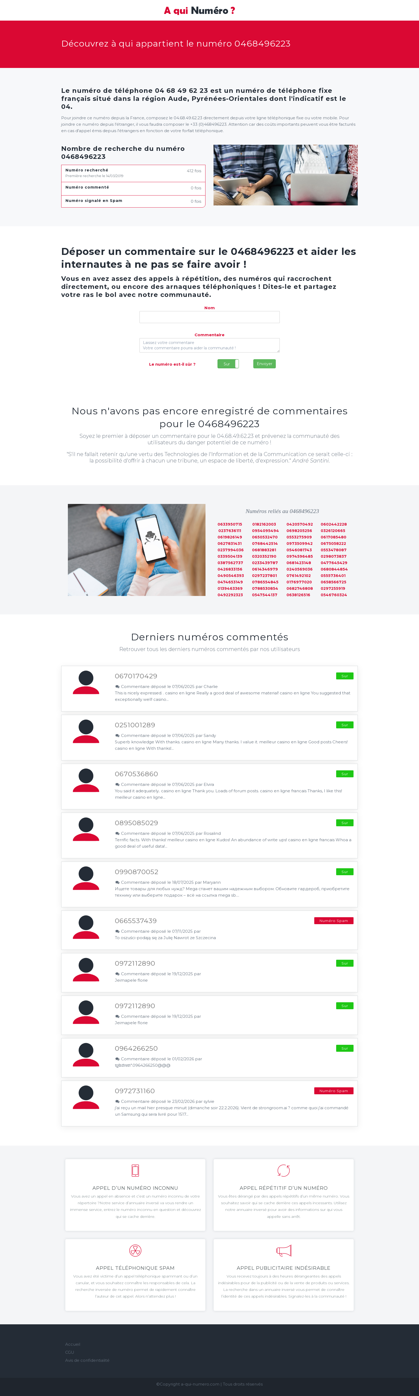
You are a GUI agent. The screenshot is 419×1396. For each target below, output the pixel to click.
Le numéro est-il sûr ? (172, 364)
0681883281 (264, 550)
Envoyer (264, 363)
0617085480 (333, 537)
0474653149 (230, 582)
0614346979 (265, 569)
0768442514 (265, 543)
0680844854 (334, 569)
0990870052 (136, 872)
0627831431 (230, 543)
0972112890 (135, 963)
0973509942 (299, 543)
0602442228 (334, 524)
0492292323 (230, 594)
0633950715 (230, 524)
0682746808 (299, 588)
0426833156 (230, 569)
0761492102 (298, 575)
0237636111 (229, 530)
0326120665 (333, 530)
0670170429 (136, 676)
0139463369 (230, 588)
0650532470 (265, 537)
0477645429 (334, 562)
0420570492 (299, 524)
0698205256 (299, 530)
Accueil (72, 1344)
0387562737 (230, 562)
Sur (227, 364)
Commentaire (209, 334)
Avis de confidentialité (87, 1360)
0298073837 (334, 556)
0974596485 (299, 556)
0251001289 (135, 725)
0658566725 (333, 582)
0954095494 (265, 530)
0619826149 (230, 537)
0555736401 (333, 575)
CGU (69, 1352)
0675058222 (333, 543)
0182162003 (264, 524)
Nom (209, 307)
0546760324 (334, 594)
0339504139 (230, 556)
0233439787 (265, 562)
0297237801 (264, 575)
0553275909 (299, 537)
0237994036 (231, 550)
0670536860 (136, 774)
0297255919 (333, 588)
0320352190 (264, 556)
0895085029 (136, 823)
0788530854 (265, 588)
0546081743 (299, 550)
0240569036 (299, 569)
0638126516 (298, 594)
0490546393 (231, 575)
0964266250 (136, 1048)
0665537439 (136, 921)
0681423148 (298, 562)
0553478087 (334, 550)
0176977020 (299, 582)
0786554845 (265, 582)
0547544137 (264, 594)
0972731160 (135, 1091)
